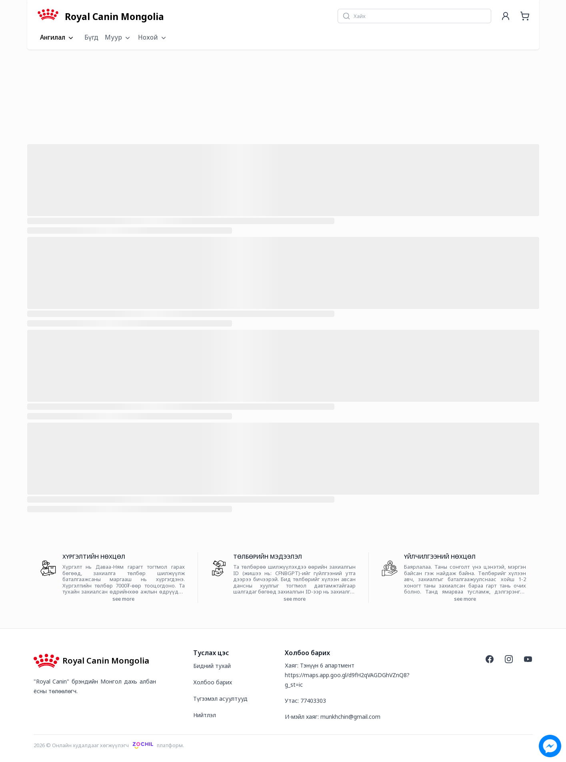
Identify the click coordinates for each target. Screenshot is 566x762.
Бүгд (91, 37)
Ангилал (57, 38)
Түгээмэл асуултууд (220, 698)
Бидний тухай (212, 666)
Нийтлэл (204, 715)
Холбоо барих (212, 682)
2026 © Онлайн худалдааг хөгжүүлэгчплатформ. (109, 745)
